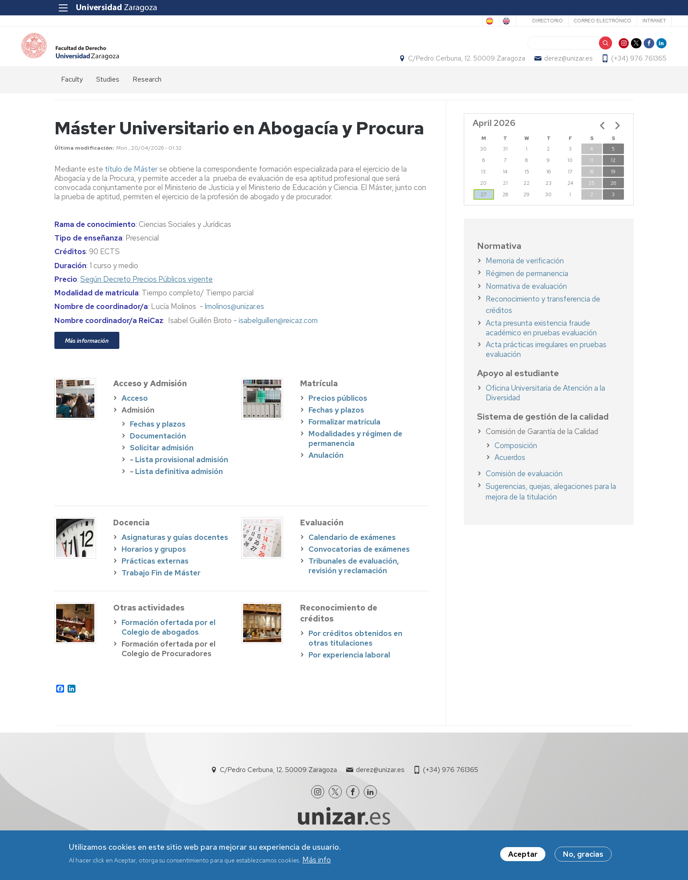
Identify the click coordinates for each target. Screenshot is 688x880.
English (465, 21)
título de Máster (131, 184)
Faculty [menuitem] (72, 94)
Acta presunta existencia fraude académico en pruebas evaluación (541, 343)
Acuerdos (509, 473)
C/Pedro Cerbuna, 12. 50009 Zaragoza (433, 66)
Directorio (509, 21)
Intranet (616, 21)
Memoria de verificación (525, 276)
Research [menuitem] (147, 94)
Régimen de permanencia (527, 289)
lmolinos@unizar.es (234, 322)
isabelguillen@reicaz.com (278, 336)
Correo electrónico (564, 21)
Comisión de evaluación (524, 489)
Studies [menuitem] (107, 94)
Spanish (429, 21)
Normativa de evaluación (526, 301)
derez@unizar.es (535, 66)
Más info (316, 860)
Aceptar (523, 854)
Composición (515, 461)
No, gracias (583, 854)
